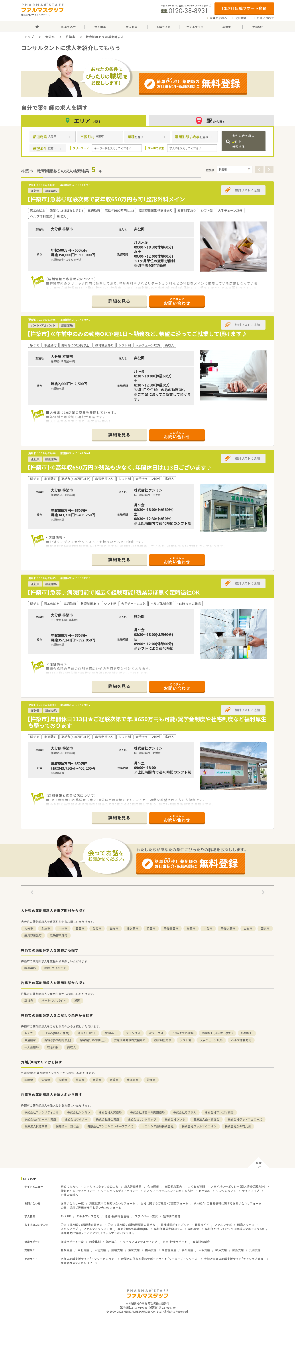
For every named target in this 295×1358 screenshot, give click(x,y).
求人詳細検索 (133, 1186)
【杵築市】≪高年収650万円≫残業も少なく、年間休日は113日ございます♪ (119, 467)
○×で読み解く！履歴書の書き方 (81, 1224)
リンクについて (226, 1191)
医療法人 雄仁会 (67, 1126)
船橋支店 (117, 1250)
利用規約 (204, 1191)
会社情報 (153, 1186)
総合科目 (53, 1047)
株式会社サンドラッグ (142, 1119)
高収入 (71, 1047)
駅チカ (28, 1033)
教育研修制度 (201, 1241)
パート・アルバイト (53, 1000)
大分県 (50, 37)
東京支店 (134, 1250)
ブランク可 (133, 1033)
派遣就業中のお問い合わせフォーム (112, 1203)
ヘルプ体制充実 (241, 1040)
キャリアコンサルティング (140, 1241)
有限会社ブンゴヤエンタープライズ (110, 1126)
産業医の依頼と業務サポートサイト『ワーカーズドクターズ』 (160, 1259)
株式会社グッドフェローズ (245, 1119)
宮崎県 (114, 1080)
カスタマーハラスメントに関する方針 (168, 1191)
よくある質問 (196, 1186)
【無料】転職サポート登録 (244, 8)
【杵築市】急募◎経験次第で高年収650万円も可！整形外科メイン (106, 199)
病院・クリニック (55, 968)
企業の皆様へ (218, 18)
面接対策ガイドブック (175, 1224)
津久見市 (132, 928)
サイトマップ (250, 1191)
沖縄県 (151, 1080)
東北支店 (83, 1250)
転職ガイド (202, 1224)
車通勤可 (30, 1040)
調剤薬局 (30, 968)
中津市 (63, 928)
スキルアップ (69, 1229)
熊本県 (80, 1080)
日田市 (80, 928)
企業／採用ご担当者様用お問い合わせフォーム (91, 1207)
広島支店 (238, 1250)
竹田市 (151, 928)
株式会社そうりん (184, 1112)
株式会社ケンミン (78, 1112)
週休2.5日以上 (87, 1033)
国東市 (265, 928)
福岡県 (28, 1080)
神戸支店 (221, 1250)
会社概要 (241, 18)
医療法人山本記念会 (206, 1119)
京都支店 (187, 1250)
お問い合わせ (265, 18)
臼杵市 (114, 928)
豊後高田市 (171, 928)
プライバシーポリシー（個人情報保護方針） (238, 1186)
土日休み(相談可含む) (55, 1033)
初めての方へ (69, 1186)
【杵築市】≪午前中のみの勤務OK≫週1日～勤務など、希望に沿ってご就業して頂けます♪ (137, 334)
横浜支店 (151, 1250)
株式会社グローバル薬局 (40, 1119)
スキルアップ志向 (87, 1216)
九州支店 (255, 1250)
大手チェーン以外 (211, 1040)
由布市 (248, 928)
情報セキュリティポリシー (78, 1191)
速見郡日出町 (33, 935)
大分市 (28, 928)
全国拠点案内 (173, 1186)
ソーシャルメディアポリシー (119, 1191)
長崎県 (63, 1080)
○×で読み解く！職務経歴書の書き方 (131, 1224)
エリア (84, 121)
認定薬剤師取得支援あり (130, 1040)
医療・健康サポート (175, 1241)
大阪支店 (204, 1250)
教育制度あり (162, 1040)
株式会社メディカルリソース (79, 1263)
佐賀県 (45, 1080)
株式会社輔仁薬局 (107, 1119)
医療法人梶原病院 (35, 1126)
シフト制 (185, 1040)
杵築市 (70, 37)
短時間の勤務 (171, 1216)
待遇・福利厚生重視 (117, 1216)
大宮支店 (100, 1250)
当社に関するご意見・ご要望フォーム (164, 1203)
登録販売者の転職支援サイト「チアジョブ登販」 (234, 1259)
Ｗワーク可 (156, 1033)
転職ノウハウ (245, 1224)
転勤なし (247, 1033)
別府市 (45, 928)
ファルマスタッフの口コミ (101, 1186)
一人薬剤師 (31, 1047)
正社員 (28, 1000)
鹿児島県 (132, 1080)
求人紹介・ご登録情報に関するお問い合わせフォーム (228, 1203)
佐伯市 (97, 928)
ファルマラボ (223, 1224)
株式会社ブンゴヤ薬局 (219, 1112)
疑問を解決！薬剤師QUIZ (133, 1229)
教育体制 (95, 1241)
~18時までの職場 (183, 1033)
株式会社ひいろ (175, 1119)
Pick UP (66, 1216)
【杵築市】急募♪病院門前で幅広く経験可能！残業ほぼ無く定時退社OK (113, 592)
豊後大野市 (228, 928)
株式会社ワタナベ (76, 1119)
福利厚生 (112, 1241)
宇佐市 (208, 928)
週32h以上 (111, 1033)
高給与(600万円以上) (57, 1040)
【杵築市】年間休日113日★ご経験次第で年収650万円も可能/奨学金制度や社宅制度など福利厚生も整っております (146, 722)
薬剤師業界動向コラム (168, 1229)
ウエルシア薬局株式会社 (157, 1126)
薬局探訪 (194, 1229)
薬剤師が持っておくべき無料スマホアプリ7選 (234, 1229)
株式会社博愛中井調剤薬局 (147, 1112)
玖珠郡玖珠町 (58, 935)
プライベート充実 (146, 1216)
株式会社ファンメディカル (41, 1112)
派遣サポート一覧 (72, 1241)
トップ (29, 37)
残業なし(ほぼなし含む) (217, 1033)
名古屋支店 (169, 1250)
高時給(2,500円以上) (92, 1040)
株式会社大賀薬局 (110, 1112)
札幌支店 (66, 1250)
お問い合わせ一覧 (72, 1203)
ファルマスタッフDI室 (97, 1229)
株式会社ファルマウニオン (199, 1126)
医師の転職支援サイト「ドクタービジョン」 (88, 1259)
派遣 (77, 1000)
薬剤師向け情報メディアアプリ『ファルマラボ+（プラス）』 (97, 1233)
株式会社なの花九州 (238, 1126)
